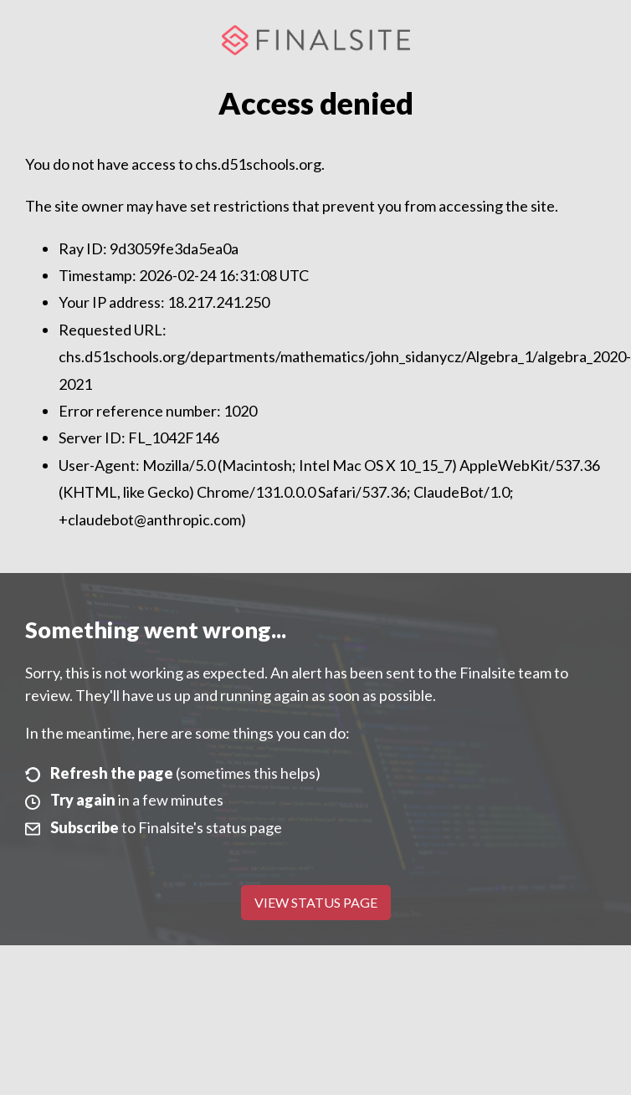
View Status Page (315, 902)
